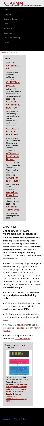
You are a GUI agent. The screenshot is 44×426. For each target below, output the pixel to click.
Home (6, 9)
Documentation (10, 19)
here (37, 314)
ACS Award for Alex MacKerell (12, 131)
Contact (6, 419)
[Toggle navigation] (5, 48)
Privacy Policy (20, 419)
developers (22, 327)
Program (7, 14)
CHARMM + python (13, 84)
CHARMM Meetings (12, 37)
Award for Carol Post (12, 193)
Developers (8, 33)
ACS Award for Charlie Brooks (12, 156)
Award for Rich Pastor (13, 179)
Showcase (8, 28)
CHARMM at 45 (13, 67)
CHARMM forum (22, 338)
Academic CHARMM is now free (13, 104)
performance (34, 303)
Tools (6, 23)
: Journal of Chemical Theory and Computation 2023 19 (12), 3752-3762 (17, 392)
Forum (6, 42)
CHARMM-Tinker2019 (12, 208)
